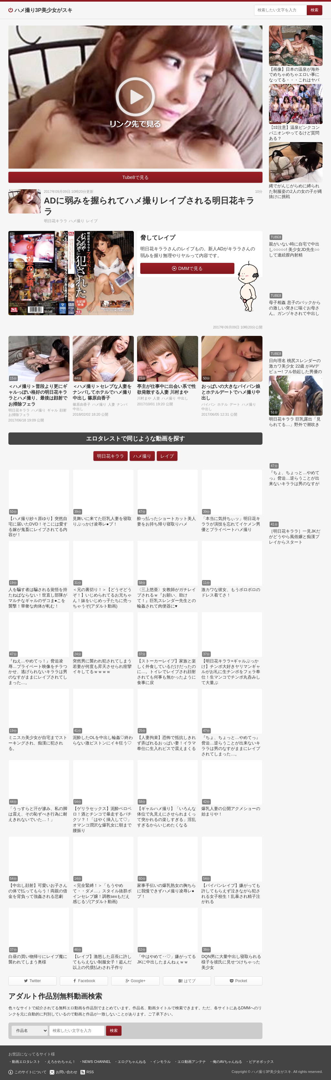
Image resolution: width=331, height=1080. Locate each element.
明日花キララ (55, 221)
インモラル (162, 1062)
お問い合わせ (66, 1072)
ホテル (222, 404)
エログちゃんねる (132, 1062)
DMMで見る (190, 268)
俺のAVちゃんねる (227, 1062)
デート (235, 404)
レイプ (92, 221)
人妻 (111, 404)
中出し (78, 409)
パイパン (208, 404)
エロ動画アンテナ (191, 1062)
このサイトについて (31, 1072)
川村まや (144, 398)
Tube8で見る (135, 177)
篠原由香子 (82, 404)
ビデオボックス (261, 1062)
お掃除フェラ (19, 415)
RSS (90, 1072)
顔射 (63, 410)
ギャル (52, 410)
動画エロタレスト (26, 1062)
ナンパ (122, 404)
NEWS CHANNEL (96, 1062)
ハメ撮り (76, 221)
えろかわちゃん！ (61, 1062)
